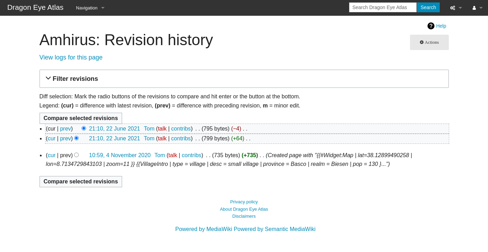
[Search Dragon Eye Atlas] (383, 7)
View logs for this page (71, 57)
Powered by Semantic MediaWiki (275, 229)
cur (51, 138)
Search (428, 7)
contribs (181, 129)
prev (65, 129)
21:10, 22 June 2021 (114, 129)
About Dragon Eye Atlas (244, 209)
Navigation (86, 7)
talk (162, 129)
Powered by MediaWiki (203, 229)
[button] (243, 78)
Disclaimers (244, 216)
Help (441, 26)
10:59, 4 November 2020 (120, 155)
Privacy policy (244, 201)
